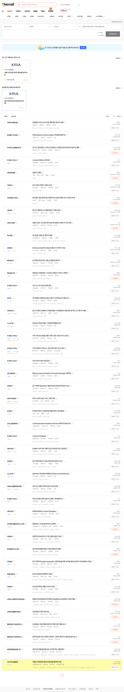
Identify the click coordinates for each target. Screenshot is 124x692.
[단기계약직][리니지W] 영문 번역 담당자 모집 (47, 461)
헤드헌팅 (60, 16)
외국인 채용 (80, 16)
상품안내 (118, 58)
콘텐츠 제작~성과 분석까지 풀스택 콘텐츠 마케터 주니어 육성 (51, 223)
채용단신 (89, 16)
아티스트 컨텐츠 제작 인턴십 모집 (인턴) (45, 486)
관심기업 (13, 116)
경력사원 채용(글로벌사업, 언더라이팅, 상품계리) (48, 649)
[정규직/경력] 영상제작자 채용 (42, 574)
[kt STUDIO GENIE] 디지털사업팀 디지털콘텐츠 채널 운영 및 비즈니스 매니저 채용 (59, 311)
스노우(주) (10, 323)
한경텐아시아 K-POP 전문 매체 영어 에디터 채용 (47, 122)
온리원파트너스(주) (13, 549)
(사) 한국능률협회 (12, 662)
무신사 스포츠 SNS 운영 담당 (41, 285)
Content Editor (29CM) (41, 160)
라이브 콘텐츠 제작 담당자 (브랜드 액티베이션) (47, 499)
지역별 (8, 16)
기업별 (24, 16)
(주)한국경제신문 (12, 123)
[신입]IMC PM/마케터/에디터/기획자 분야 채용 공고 (49, 624)
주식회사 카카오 (12, 336)
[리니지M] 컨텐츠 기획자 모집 (42, 185)
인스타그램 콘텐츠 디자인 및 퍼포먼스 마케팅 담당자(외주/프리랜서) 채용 (55, 147)
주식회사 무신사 (12, 160)
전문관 (69, 16)
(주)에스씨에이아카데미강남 (15, 599)
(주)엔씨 (9, 185)
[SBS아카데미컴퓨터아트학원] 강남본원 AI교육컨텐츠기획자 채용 (53, 599)
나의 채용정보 (99, 16)
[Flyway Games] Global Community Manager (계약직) (51, 373)
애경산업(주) (11, 574)
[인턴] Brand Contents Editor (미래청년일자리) (48, 135)
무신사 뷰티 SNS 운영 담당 (41, 361)
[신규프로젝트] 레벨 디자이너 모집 (43, 586)
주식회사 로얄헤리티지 (14, 148)
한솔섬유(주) (11, 273)
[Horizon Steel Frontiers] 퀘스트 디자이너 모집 (48, 248)
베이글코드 (10, 261)
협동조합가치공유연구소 (14, 624)
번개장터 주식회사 (12, 135)
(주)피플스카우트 (12, 198)
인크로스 (9, 411)
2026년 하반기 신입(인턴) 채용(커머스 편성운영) (48, 411)
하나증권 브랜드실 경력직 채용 (42, 235)
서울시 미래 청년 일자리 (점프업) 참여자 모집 (46, 662)
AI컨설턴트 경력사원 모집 (40, 612)
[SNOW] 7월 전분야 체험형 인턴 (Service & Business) (50, 474)
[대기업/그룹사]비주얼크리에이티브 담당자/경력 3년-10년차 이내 (53, 198)
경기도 (9, 298)
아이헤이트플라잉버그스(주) (15, 524)
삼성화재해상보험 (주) (14, 649)
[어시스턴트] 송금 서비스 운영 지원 (43, 398)
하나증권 (9, 235)
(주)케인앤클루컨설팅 (13, 612)
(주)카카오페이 (11, 399)
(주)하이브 (10, 449)
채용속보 (52, 16)
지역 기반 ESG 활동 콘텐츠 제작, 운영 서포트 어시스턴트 (50, 336)
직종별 (16, 16)
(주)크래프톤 (11, 373)
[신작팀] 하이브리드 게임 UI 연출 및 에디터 (46, 260)
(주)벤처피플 (11, 173)
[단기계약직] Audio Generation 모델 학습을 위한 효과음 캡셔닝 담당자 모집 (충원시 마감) (61, 561)
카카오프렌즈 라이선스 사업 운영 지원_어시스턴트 (48, 348)
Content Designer (39, 436)
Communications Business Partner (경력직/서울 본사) (51, 423)
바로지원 (115, 153)
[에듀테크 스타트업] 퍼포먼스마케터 (44, 524)
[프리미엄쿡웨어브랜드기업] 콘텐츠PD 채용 (46, 549)
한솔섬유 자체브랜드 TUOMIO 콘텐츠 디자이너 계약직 (50, 273)
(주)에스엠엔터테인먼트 (14, 486)
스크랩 (27, 80)
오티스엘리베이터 (12, 424)
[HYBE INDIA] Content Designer (44, 511)
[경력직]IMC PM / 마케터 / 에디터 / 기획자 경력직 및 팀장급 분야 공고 (54, 637)
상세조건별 (40, 16)
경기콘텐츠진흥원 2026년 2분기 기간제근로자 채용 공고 (50, 298)
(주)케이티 (10, 311)
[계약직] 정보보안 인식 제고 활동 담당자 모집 (46, 536)
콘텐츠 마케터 (36, 173)
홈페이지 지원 (115, 128)
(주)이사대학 (11, 223)
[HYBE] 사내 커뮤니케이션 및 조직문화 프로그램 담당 (49, 448)
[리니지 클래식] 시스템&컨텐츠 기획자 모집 (46, 210)
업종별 (31, 16)
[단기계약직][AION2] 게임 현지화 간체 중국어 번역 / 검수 (51, 386)
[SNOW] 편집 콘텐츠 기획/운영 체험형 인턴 (46, 323)
